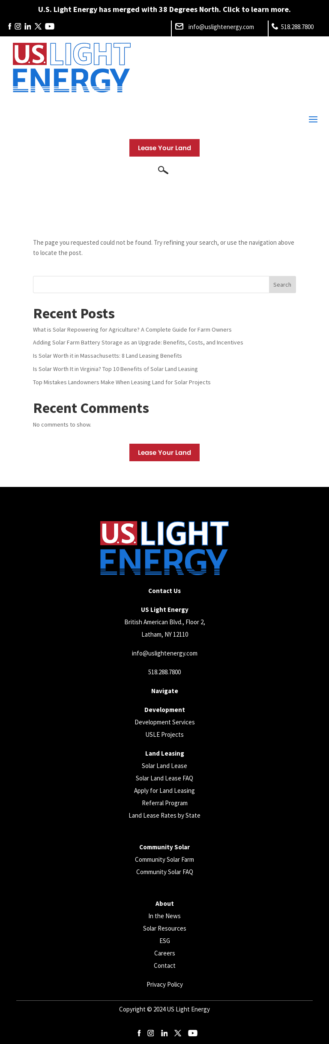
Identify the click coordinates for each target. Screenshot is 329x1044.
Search (282, 284)
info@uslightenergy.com (164, 653)
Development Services (165, 722)
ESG (164, 941)
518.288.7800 (164, 672)
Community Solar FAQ (164, 872)
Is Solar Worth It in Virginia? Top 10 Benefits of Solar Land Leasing (115, 369)
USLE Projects (164, 734)
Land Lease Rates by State (164, 815)
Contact (165, 965)
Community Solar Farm (164, 859)
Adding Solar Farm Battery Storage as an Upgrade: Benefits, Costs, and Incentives (138, 342)
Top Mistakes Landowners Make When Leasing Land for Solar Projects (122, 382)
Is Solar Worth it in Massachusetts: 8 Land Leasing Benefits (107, 355)
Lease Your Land (164, 147)
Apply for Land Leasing (164, 790)
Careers (164, 953)
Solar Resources (164, 928)
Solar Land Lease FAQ (164, 778)
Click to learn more (256, 9)
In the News (164, 916)
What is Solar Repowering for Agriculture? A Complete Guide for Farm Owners (132, 329)
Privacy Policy (165, 984)
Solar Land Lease (164, 766)
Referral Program (165, 803)
